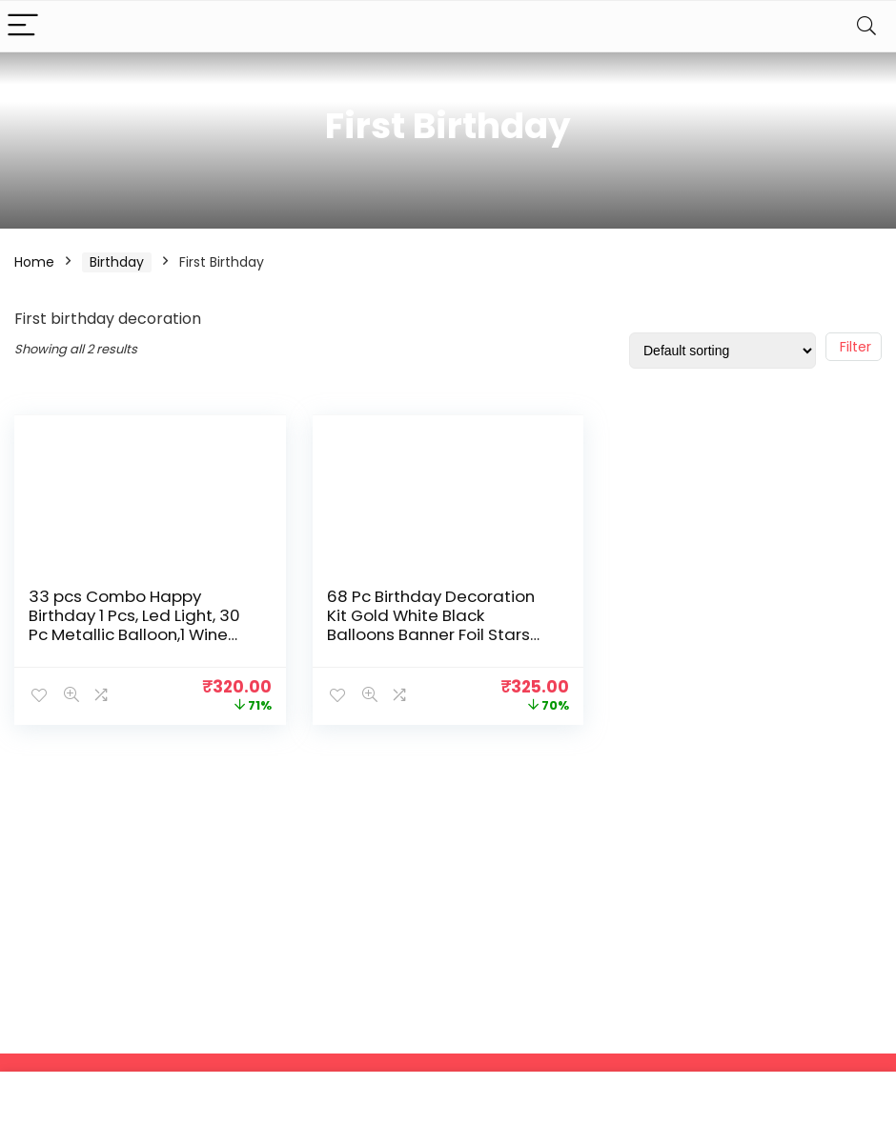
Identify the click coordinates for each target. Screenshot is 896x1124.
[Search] (866, 26)
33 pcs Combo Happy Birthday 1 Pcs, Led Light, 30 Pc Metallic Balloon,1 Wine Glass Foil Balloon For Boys (134, 625)
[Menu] (23, 26)
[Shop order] (722, 350)
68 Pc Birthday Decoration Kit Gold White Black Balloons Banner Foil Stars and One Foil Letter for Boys (435, 625)
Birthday (117, 261)
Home (34, 261)
